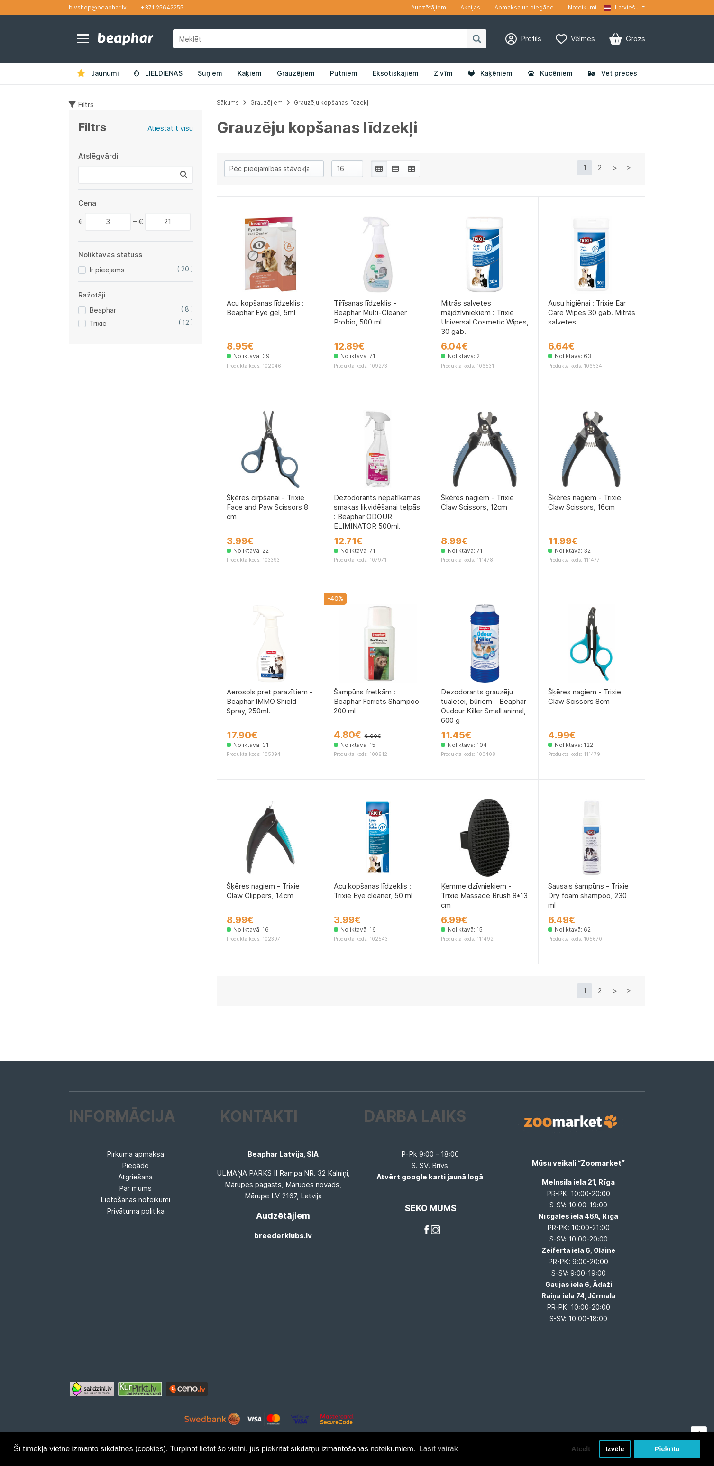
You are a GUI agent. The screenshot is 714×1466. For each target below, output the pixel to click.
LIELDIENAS (158, 73)
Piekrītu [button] (667, 1449)
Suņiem (210, 73)
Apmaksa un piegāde (524, 7)
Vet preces (612, 73)
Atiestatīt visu (170, 128)
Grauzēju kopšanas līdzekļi (332, 102)
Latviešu (621, 7)
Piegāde (135, 1165)
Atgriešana (135, 1176)
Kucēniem (550, 73)
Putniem (343, 73)
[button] (624, 7)
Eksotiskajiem (396, 73)
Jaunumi (98, 73)
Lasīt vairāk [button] (438, 1449)
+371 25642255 (162, 7)
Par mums (135, 1188)
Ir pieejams (107, 269)
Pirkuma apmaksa (135, 1154)
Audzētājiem (428, 7)
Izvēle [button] (614, 1449)
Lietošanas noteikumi (135, 1199)
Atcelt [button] (580, 1449)
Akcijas (470, 7)
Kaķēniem (490, 73)
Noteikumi (582, 7)
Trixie (98, 323)
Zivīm (443, 73)
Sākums (228, 102)
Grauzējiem (296, 73)
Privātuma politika (136, 1210)
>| (630, 167)
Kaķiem (250, 73)
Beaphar (102, 310)
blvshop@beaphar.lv (98, 7)
